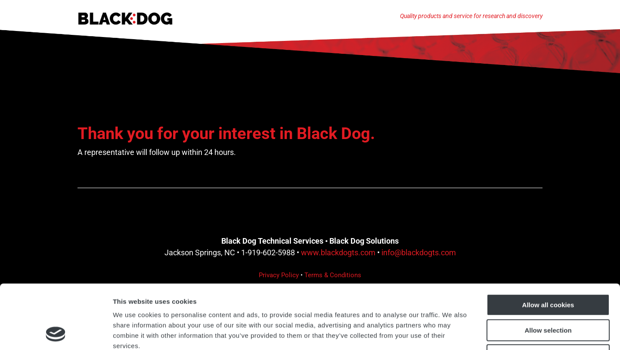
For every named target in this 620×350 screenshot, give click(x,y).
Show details (452, 333)
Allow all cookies (548, 244)
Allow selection (547, 270)
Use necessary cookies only (548, 295)
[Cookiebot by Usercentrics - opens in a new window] (55, 333)
